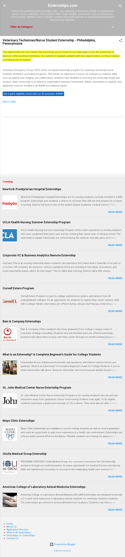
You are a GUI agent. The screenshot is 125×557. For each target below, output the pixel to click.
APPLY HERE (9, 101)
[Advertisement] (62, 146)
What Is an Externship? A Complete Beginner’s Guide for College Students (52, 354)
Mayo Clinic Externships (19, 420)
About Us (11, 526)
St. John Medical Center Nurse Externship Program (37, 387)
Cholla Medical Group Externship (25, 453)
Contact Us (13, 538)
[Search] (120, 7)
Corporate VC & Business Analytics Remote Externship (39, 255)
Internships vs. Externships (21, 535)
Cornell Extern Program (18, 288)
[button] (120, 41)
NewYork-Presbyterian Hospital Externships (32, 189)
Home (10, 523)
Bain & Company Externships (22, 321)
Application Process (17, 529)
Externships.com (62, 5)
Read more (115, 212)
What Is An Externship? (19, 532)
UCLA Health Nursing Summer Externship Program (36, 222)
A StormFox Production (62, 551)
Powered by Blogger (63, 544)
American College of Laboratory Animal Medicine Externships (44, 487)
